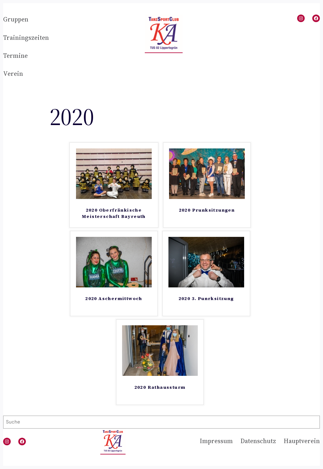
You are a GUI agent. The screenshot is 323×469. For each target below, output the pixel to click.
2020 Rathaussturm (160, 387)
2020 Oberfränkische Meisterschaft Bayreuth (114, 213)
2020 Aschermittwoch (113, 299)
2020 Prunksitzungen (207, 210)
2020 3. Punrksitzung (206, 299)
